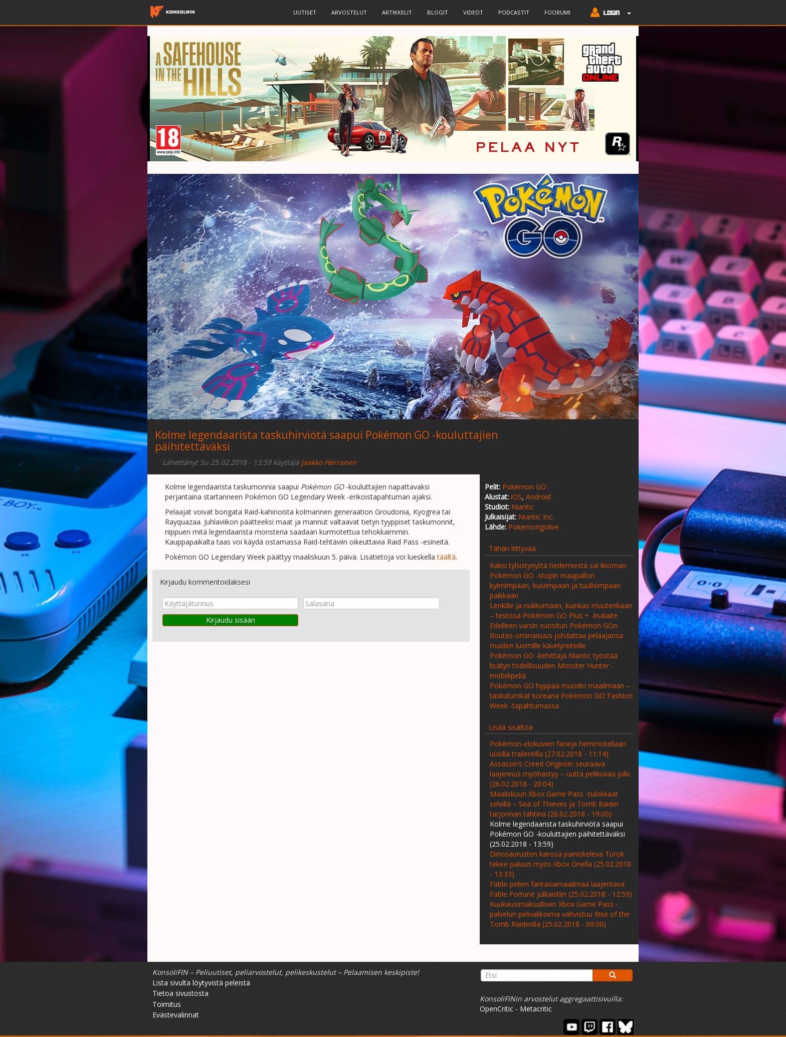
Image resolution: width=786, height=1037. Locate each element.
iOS (516, 496)
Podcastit (513, 12)
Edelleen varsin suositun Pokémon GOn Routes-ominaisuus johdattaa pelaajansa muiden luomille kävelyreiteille (556, 635)
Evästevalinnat (175, 1014)
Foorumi (557, 12)
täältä (446, 557)
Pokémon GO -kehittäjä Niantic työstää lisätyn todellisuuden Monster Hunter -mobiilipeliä (554, 665)
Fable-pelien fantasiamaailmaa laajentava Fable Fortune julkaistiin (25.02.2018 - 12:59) (561, 889)
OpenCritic (496, 1008)
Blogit (437, 12)
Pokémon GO (524, 486)
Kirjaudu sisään (230, 620)
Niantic (522, 506)
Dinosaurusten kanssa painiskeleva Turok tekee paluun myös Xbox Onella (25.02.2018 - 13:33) (560, 864)
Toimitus (166, 1004)
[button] (608, 13)
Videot (473, 12)
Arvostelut (349, 12)
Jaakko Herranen (328, 462)
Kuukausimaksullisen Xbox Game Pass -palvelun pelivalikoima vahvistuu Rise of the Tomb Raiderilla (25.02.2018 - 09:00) (560, 914)
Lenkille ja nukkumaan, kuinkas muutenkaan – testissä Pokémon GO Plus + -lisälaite (561, 610)
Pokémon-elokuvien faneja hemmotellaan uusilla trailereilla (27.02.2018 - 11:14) (558, 748)
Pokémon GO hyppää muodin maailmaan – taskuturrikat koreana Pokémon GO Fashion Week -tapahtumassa (561, 695)
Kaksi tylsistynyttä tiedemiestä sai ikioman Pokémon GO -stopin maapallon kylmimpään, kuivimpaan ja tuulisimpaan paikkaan (558, 580)
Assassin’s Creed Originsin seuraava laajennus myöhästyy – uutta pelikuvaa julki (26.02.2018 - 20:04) (560, 774)
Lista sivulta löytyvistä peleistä (201, 982)
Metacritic (536, 1008)
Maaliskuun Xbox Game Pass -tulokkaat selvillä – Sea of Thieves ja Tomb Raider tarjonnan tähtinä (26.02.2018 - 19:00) (554, 804)
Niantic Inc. (536, 517)
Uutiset (304, 12)
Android (538, 496)
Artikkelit (397, 12)
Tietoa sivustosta (180, 993)
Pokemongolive (533, 527)
